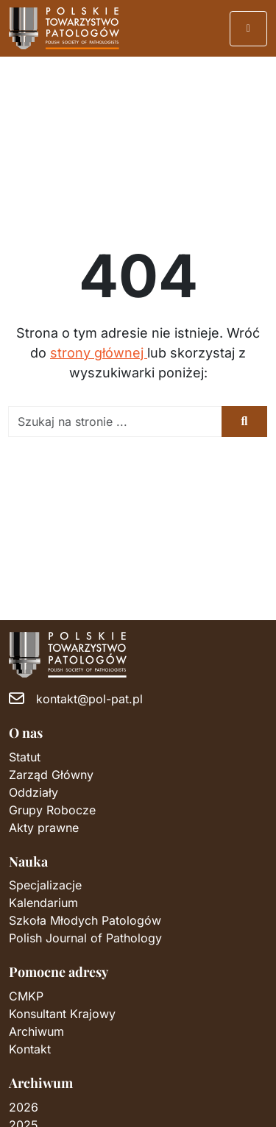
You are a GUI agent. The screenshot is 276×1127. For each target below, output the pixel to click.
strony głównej (98, 352)
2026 (23, 1107)
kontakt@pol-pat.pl (89, 699)
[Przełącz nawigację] (249, 28)
